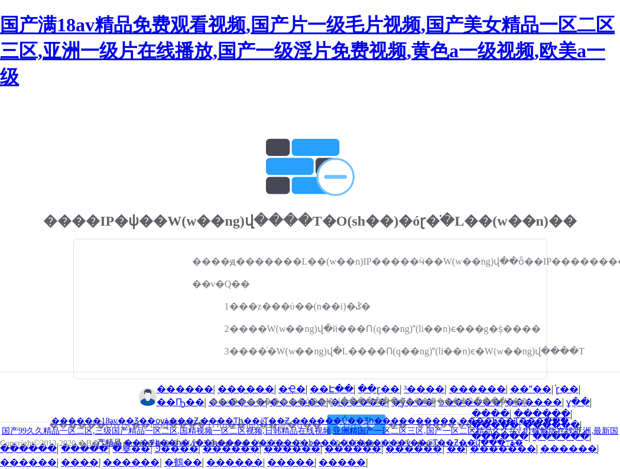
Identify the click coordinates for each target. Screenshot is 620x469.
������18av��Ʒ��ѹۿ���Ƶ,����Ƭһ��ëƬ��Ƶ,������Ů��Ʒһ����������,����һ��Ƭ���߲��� (309, 420)
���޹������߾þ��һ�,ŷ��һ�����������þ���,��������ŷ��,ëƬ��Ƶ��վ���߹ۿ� (323, 442)
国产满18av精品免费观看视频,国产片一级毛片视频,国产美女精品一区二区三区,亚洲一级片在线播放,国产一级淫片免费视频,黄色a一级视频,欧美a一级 (307, 50)
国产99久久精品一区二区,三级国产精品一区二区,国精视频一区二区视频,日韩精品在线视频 (166, 430)
